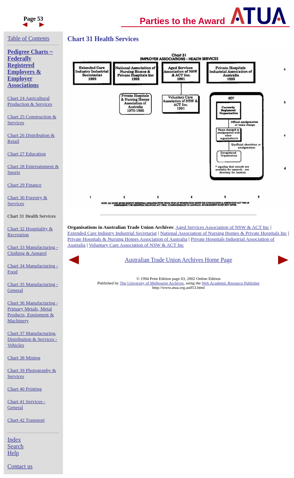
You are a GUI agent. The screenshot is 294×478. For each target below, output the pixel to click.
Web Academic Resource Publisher (231, 283)
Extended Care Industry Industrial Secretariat (112, 233)
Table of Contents (28, 38)
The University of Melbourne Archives (152, 283)
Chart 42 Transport (26, 420)
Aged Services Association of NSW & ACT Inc (222, 227)
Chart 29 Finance (24, 185)
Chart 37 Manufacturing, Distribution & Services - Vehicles (32, 339)
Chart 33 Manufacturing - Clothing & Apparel (32, 250)
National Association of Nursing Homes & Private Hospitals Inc (223, 233)
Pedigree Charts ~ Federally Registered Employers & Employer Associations (30, 68)
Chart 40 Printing (24, 389)
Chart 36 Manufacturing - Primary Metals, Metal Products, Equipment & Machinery (32, 311)
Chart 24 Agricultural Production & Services (29, 101)
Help (13, 453)
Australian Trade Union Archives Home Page (178, 260)
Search (15, 446)
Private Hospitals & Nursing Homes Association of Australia (127, 239)
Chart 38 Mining (23, 357)
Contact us (20, 466)
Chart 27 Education (26, 153)
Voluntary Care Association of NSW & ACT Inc (136, 245)
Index (14, 439)
